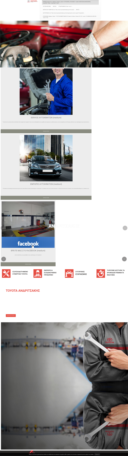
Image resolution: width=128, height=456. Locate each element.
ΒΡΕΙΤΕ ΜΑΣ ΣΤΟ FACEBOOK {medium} (28, 250)
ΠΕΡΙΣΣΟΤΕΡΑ (46, 131)
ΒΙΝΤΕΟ (77, 9)
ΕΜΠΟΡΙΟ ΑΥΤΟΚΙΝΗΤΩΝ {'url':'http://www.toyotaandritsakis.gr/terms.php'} (58, 9)
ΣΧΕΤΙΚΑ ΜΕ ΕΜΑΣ (47, 6)
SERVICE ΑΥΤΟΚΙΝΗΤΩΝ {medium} (46, 117)
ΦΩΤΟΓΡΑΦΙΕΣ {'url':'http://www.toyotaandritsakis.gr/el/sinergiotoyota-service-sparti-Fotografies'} (63, 13)
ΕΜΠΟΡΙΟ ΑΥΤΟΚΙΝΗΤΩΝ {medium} (46, 184)
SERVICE (54, 6)
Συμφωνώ (97, 454)
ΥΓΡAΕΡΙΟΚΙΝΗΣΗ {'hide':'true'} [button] (65, 6)
